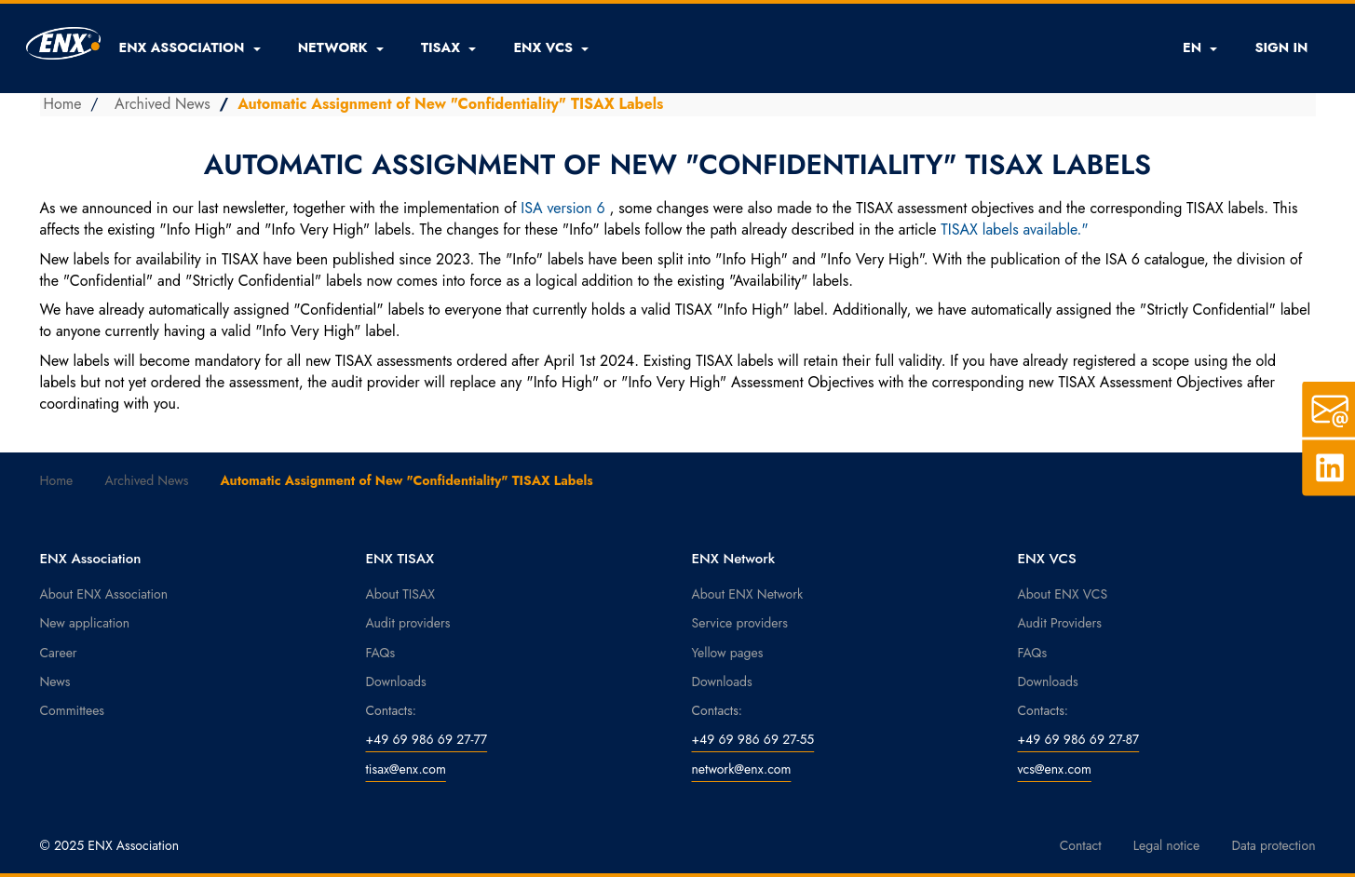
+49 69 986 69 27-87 (1079, 739)
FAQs (381, 652)
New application (85, 623)
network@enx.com (742, 769)
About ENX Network (748, 594)
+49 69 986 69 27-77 (427, 739)
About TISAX (400, 594)
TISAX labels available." (1014, 229)
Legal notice (1166, 845)
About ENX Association (104, 594)
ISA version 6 (562, 208)
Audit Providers (1060, 623)
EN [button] (1200, 47)
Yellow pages (728, 652)
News (55, 681)
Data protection (1273, 845)
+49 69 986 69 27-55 (753, 739)
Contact (1081, 845)
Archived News (162, 104)
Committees (72, 710)
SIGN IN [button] (1281, 47)
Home (63, 104)
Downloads (396, 681)
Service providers (740, 623)
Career (58, 652)
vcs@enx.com (1054, 769)
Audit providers (408, 623)
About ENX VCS (1063, 594)
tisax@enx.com (406, 769)
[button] (190, 47)
